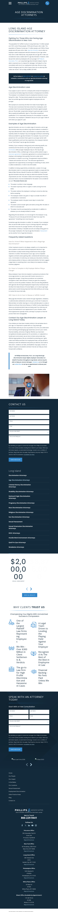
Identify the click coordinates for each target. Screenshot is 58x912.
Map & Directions (29, 840)
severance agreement (15, 154)
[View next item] (31, 589)
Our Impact (12, 779)
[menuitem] (23, 475)
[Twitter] (25, 825)
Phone (11, 421)
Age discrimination (33, 50)
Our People (12, 776)
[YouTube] (32, 825)
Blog (10, 797)
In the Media (12, 782)
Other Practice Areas (15, 794)
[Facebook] (22, 825)
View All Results (29, 595)
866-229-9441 (29, 817)
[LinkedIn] (29, 825)
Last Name (12, 416)
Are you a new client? (14, 431)
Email (10, 426)
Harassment (43, 231)
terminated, (12, 150)
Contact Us (12, 800)
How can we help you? (14, 436)
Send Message (15, 460)
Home (10, 773)
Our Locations (13, 785)
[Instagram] (36, 825)
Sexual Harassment (14, 788)
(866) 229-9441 (32, 69)
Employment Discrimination (17, 791)
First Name (12, 411)
